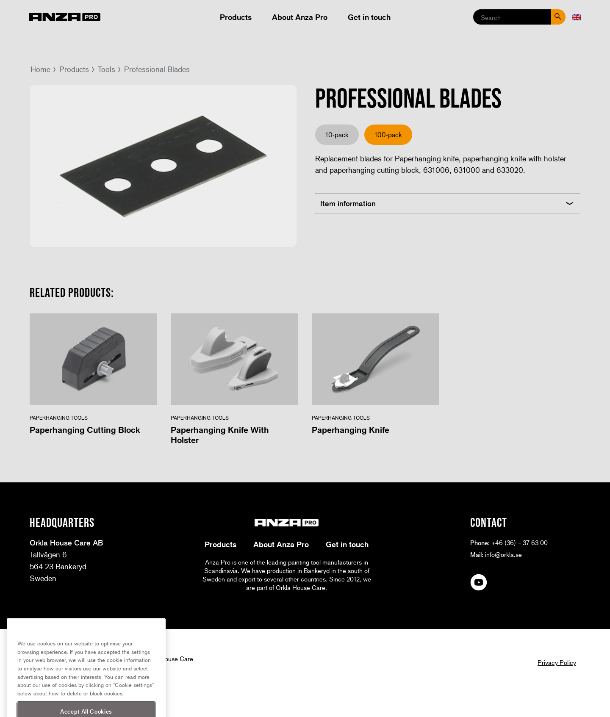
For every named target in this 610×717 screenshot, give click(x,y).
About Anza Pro (299, 17)
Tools (106, 69)
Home (40, 69)
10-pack (337, 134)
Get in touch (369, 17)
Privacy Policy (557, 662)
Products (236, 17)
